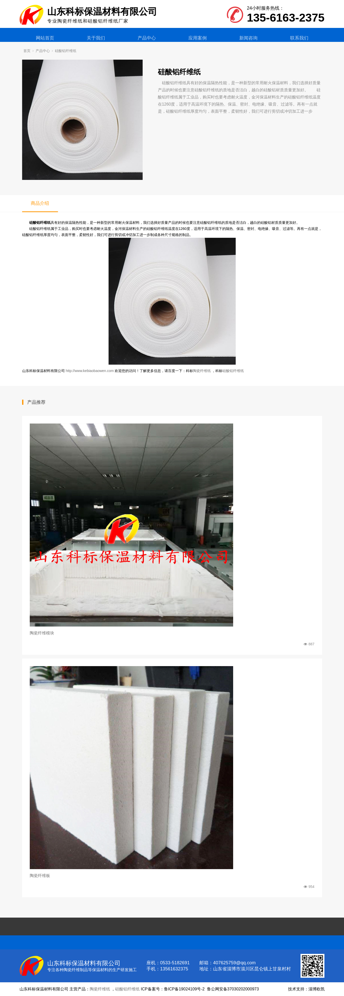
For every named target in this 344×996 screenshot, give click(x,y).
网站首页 (45, 42)
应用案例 (197, 42)
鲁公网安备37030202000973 (233, 989)
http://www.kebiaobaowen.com (90, 371)
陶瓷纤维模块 (42, 633)
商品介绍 (40, 203)
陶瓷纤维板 (40, 875)
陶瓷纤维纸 (202, 371)
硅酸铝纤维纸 (65, 51)
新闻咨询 (248, 42)
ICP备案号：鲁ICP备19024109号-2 (173, 989)
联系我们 (299, 42)
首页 (27, 51)
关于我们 (96, 42)
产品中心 (147, 42)
